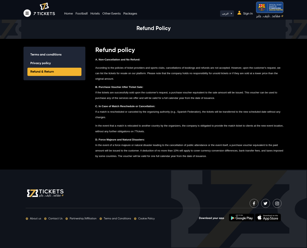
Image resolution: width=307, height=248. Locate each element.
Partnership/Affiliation (81, 218)
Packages (130, 13)
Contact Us (53, 218)
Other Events (111, 13)
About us (33, 218)
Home (68, 13)
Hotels (95, 13)
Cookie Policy (144, 218)
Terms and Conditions (115, 218)
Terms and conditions (45, 54)
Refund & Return (42, 71)
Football (82, 13)
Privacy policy (40, 63)
